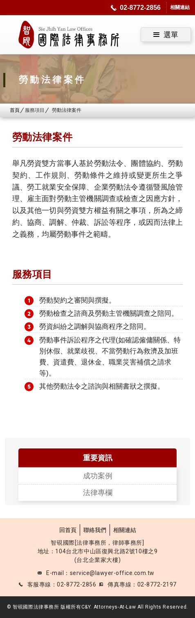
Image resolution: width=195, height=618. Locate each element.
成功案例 (97, 475)
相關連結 (124, 530)
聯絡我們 (94, 530)
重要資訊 (97, 457)
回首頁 (67, 530)
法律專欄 (97, 492)
